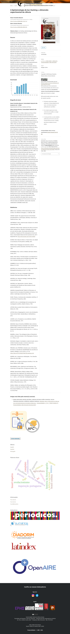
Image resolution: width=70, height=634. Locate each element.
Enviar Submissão (15, 438)
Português (12, 451)
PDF (44, 47)
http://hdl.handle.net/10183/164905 (26, 236)
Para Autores (13, 502)
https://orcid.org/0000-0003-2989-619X (18, 27)
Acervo (15, 5)
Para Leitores (13, 499)
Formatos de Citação (46, 153)
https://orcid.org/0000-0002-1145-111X (18, 21)
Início (11, 5)
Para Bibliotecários (14, 504)
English (12, 447)
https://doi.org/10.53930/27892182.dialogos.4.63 (22, 353)
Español (12, 449)
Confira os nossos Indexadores (35, 587)
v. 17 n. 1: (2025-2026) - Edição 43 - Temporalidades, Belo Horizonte (33, 5)
